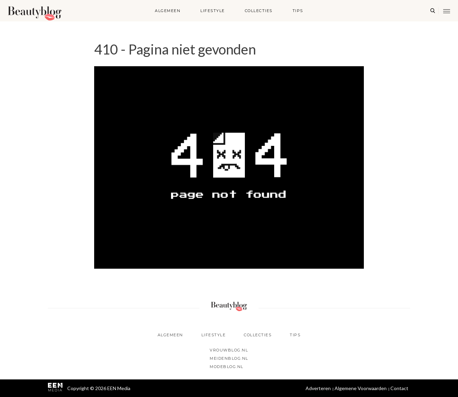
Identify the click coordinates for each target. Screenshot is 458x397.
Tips (297, 10)
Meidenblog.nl (229, 358)
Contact (399, 388)
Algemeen (167, 10)
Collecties (258, 10)
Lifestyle (212, 10)
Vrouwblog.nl (229, 350)
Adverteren (318, 388)
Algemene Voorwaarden (361, 388)
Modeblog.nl (226, 366)
